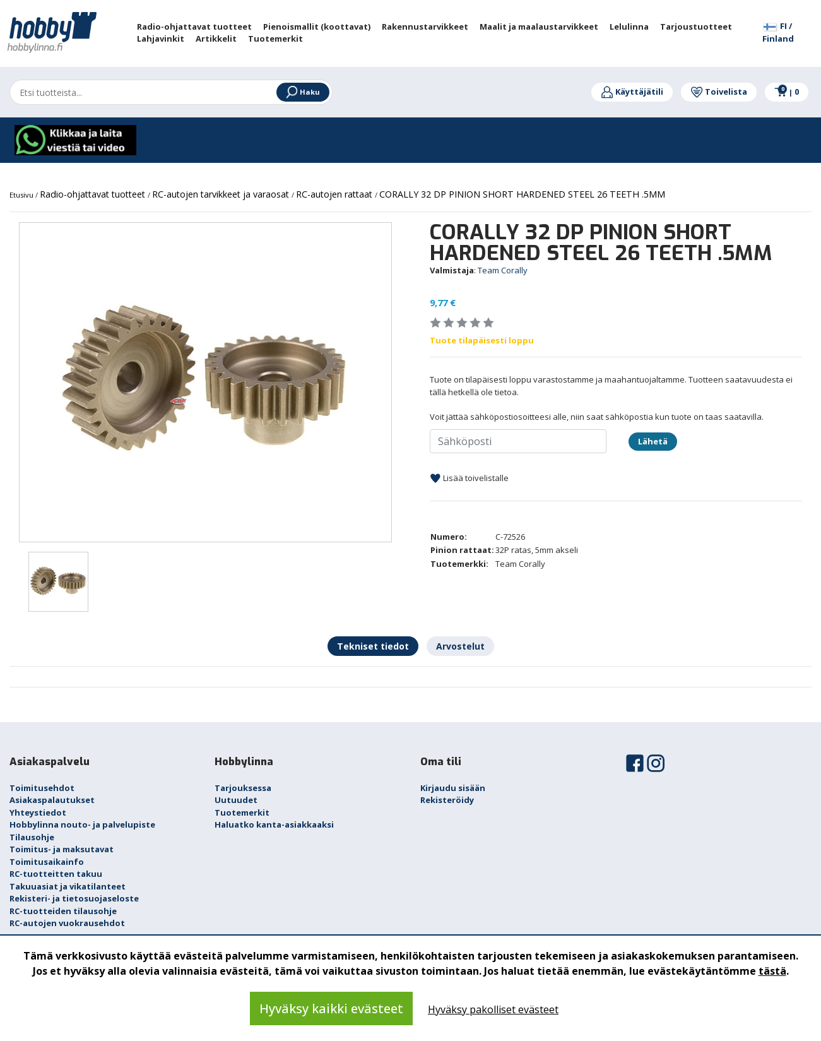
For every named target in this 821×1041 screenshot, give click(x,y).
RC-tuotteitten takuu (55, 873)
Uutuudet (236, 800)
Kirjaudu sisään (452, 788)
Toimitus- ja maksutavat (61, 849)
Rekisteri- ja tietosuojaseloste (74, 898)
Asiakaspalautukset (52, 800)
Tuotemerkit (242, 812)
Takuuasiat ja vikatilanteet (67, 886)
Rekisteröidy (447, 800)
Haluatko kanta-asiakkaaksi (274, 824)
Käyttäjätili (632, 91)
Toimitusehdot (41, 788)
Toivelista (718, 91)
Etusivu (22, 194)
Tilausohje (31, 837)
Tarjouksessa (243, 788)
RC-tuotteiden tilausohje (63, 911)
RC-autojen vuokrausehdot (67, 923)
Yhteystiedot (37, 812)
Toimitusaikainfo (46, 861)
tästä (772, 971)
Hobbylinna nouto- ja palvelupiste (82, 824)
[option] (205, 382)
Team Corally (503, 270)
